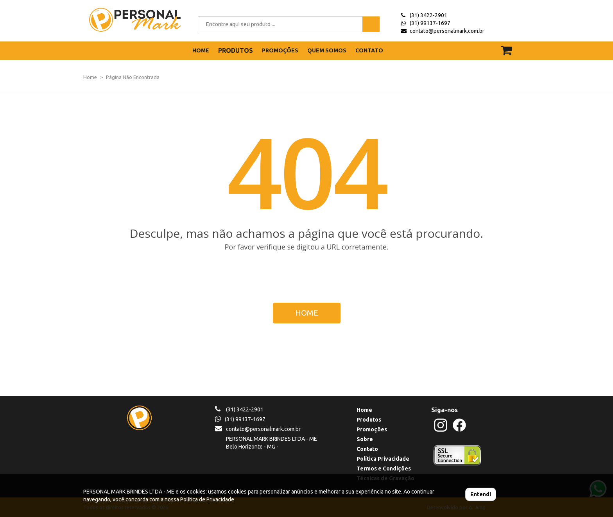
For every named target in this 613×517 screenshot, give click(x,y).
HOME (200, 50)
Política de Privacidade (207, 499)
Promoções (372, 429)
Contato (367, 449)
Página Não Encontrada (133, 77)
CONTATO (369, 50)
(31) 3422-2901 (428, 15)
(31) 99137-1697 (430, 23)
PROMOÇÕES (280, 50)
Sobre (365, 439)
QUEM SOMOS (326, 50)
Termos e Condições (384, 468)
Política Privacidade (383, 459)
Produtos (369, 419)
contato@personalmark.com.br (447, 31)
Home (90, 77)
